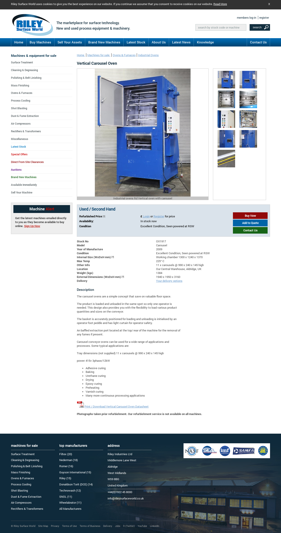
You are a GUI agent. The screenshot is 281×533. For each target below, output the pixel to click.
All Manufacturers (70, 508)
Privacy (55, 526)
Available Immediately (24, 184)
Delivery (107, 526)
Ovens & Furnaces (124, 55)
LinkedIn (154, 526)
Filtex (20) (65, 454)
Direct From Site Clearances (27, 162)
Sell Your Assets (70, 42)
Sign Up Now (32, 226)
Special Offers (19, 154)
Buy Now (250, 215)
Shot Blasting (19, 108)
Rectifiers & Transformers (26, 131)
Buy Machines (40, 42)
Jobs (117, 526)
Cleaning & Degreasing (24, 70)
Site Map (43, 526)
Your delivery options (169, 281)
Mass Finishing (20, 85)
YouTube (142, 526)
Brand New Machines (104, 42)
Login (146, 216)
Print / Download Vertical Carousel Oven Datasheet (117, 406)
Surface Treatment (22, 62)
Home (18, 42)
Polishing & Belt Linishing (26, 77)
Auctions (16, 169)
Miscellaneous (19, 139)
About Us (159, 42)
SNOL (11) (65, 496)
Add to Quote (250, 223)
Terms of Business (90, 526)
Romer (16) (66, 466)
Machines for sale (98, 55)
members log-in (246, 17)
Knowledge (205, 42)
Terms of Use (69, 526)
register (264, 17)
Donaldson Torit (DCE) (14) (76, 484)
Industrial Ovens (148, 55)
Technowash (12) (70, 490)
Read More (220, 4)
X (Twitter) (129, 526)
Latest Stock (136, 42)
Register (158, 216)
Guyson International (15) (75, 472)
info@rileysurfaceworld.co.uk (126, 498)
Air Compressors (21, 123)
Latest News (181, 42)
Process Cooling (20, 100)
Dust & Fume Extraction (25, 116)
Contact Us (258, 42)
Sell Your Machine (21, 192)
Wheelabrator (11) (70, 502)
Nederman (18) (68, 460)
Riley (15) (65, 478)
